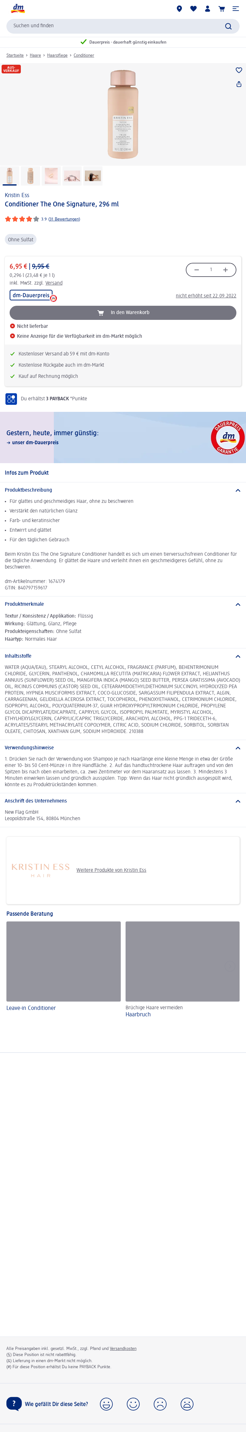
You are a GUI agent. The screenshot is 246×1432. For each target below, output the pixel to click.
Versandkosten (123, 1348)
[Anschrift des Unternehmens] (123, 801)
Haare (35, 55)
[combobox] (123, 26)
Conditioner (84, 55)
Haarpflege (57, 55)
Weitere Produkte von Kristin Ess (78, 870)
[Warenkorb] (222, 8)
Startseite (15, 55)
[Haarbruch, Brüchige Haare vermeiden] (183, 970)
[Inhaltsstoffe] (123, 656)
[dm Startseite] (17, 8)
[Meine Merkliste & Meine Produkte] (193, 8)
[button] (236, 8)
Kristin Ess (17, 195)
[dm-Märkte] (179, 8)
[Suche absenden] (228, 26)
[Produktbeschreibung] (123, 490)
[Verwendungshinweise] (123, 748)
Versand (53, 283)
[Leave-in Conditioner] (63, 970)
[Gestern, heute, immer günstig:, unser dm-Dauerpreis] (123, 437)
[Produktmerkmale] (123, 604)
